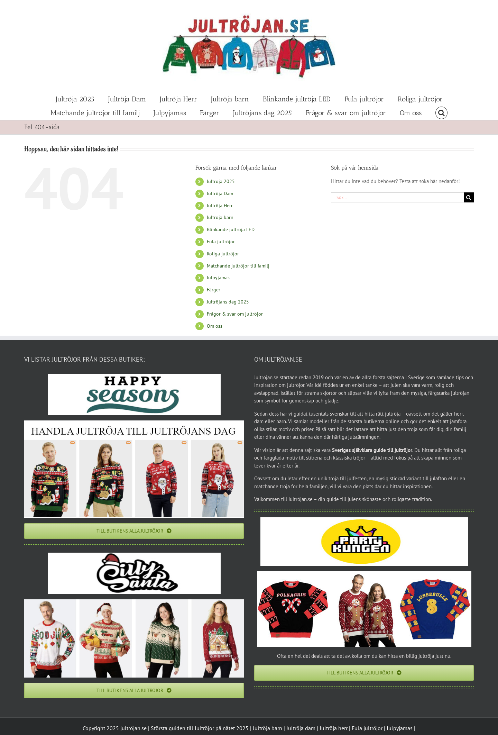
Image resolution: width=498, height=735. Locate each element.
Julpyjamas (218, 277)
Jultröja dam (300, 728)
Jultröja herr (334, 728)
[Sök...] (397, 197)
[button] (441, 113)
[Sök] (469, 197)
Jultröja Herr (220, 205)
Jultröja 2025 (221, 181)
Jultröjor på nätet (215, 728)
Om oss (214, 326)
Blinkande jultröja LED (231, 229)
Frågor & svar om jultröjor (235, 314)
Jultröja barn (220, 217)
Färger (213, 290)
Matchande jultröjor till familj (238, 266)
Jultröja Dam (220, 193)
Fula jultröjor (221, 241)
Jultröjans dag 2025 (228, 302)
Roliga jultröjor (223, 254)
